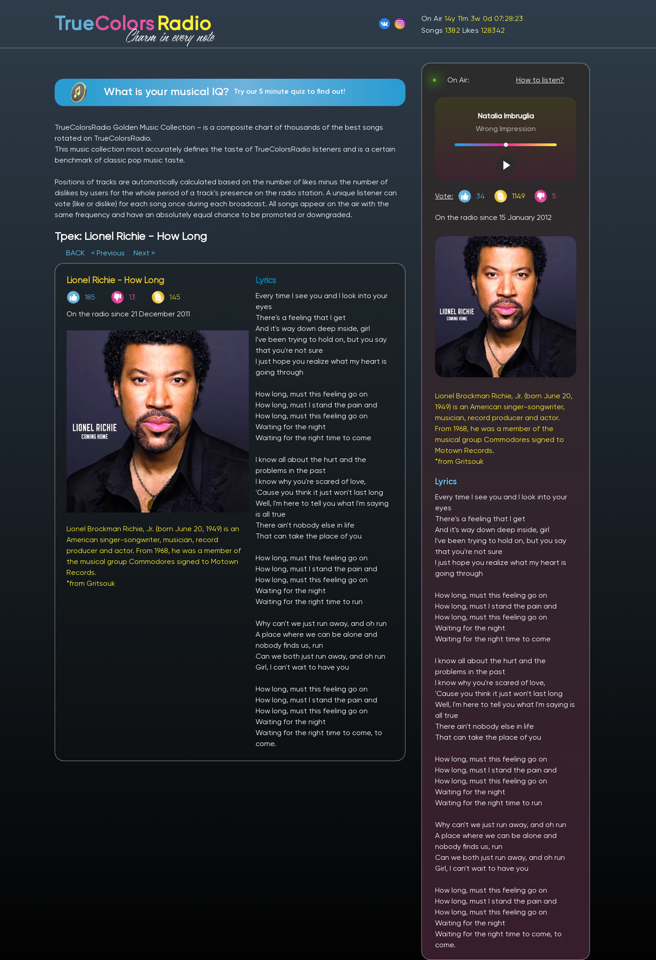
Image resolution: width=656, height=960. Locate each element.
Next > (144, 253)
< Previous (108, 253)
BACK (76, 253)
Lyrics (446, 481)
